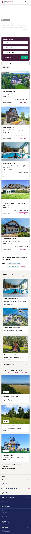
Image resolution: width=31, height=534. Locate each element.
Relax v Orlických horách (11, 298)
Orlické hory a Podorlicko (11, 6)
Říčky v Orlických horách (13, 266)
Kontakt (3, 515)
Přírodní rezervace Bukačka (10, 426)
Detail (23, 102)
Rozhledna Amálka (8, 455)
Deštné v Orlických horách (14, 263)
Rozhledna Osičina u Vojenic (11, 396)
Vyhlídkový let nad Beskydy (12, 327)
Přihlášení (4, 517)
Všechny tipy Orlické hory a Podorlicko (18, 372)
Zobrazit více (26, 29)
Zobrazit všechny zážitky (20, 277)
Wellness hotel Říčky (9, 163)
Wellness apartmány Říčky (10, 201)
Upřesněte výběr (14, 63)
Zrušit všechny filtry (7, 57)
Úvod (2, 6)
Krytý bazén (5, 259)
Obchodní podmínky (6, 511)
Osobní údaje (4, 513)
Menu (28, 2)
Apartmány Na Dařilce (9, 238)
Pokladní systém (5, 523)
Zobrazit (24, 57)
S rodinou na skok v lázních (12, 355)
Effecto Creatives (5, 531)
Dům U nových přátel (9, 91)
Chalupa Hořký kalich (9, 127)
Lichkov (23, 266)
